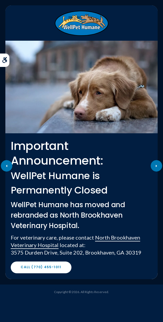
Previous (6, 166)
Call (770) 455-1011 (41, 267)
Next (156, 166)
